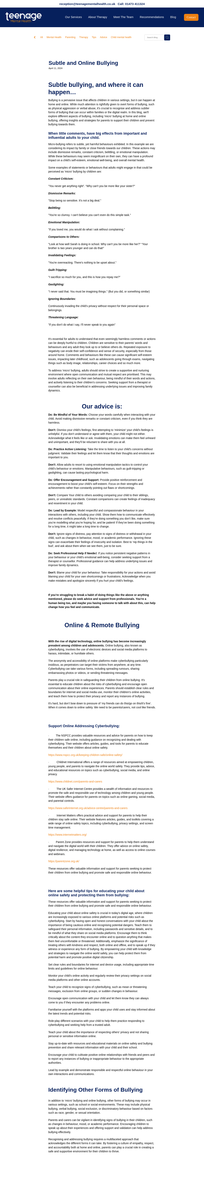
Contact (191, 17)
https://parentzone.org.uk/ (63, 861)
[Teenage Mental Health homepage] (25, 17)
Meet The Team (123, 17)
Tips (94, 37)
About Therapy (97, 17)
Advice (103, 37)
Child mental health (121, 37)
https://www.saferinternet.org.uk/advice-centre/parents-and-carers (88, 808)
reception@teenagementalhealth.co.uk (87, 4)
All (41, 37)
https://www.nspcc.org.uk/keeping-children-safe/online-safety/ (85, 755)
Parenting (70, 37)
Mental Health (54, 37)
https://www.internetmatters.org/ (67, 834)
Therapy (83, 37)
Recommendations (152, 17)
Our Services (73, 17)
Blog (173, 17)
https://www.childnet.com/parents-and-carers (75, 781)
